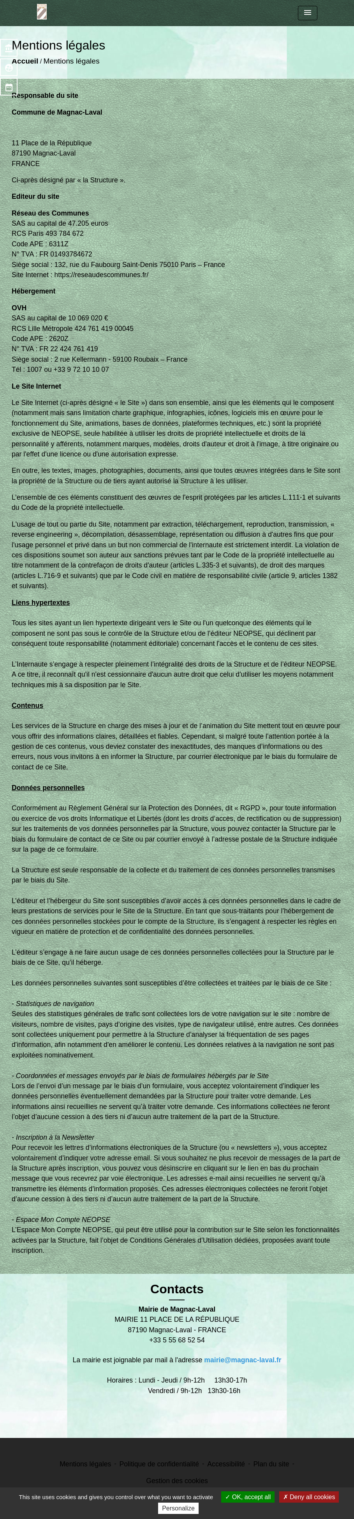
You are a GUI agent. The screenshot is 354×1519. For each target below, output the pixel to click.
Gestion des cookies (177, 1481)
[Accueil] (42, 11)
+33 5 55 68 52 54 (176, 1340)
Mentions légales (72, 61)
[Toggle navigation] (307, 13)
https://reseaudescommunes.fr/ (102, 275)
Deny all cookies (309, 1497)
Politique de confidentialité (159, 1464)
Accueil (25, 61)
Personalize (178, 1508)
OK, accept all (248, 1497)
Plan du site (271, 1464)
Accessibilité (226, 1464)
